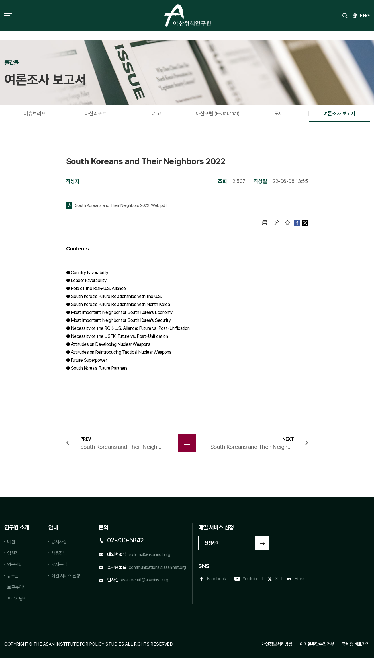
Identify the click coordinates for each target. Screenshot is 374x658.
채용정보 (59, 553)
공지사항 (59, 541)
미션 (11, 541)
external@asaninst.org (149, 554)
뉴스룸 (13, 576)
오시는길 (59, 564)
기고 (156, 113)
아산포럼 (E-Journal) (217, 113)
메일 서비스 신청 (65, 576)
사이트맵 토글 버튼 (8, 15)
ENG (365, 15)
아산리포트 (96, 113)
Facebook (216, 578)
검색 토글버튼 (345, 15)
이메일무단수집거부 (317, 644)
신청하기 (212, 543)
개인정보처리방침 (276, 644)
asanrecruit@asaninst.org (144, 580)
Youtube (250, 578)
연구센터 (15, 564)
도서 (278, 113)
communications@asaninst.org (157, 567)
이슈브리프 (35, 113)
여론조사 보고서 (339, 113)
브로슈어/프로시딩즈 (16, 593)
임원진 (13, 553)
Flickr (299, 578)
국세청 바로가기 (356, 644)
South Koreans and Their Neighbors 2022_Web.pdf (121, 205)
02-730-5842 (125, 540)
